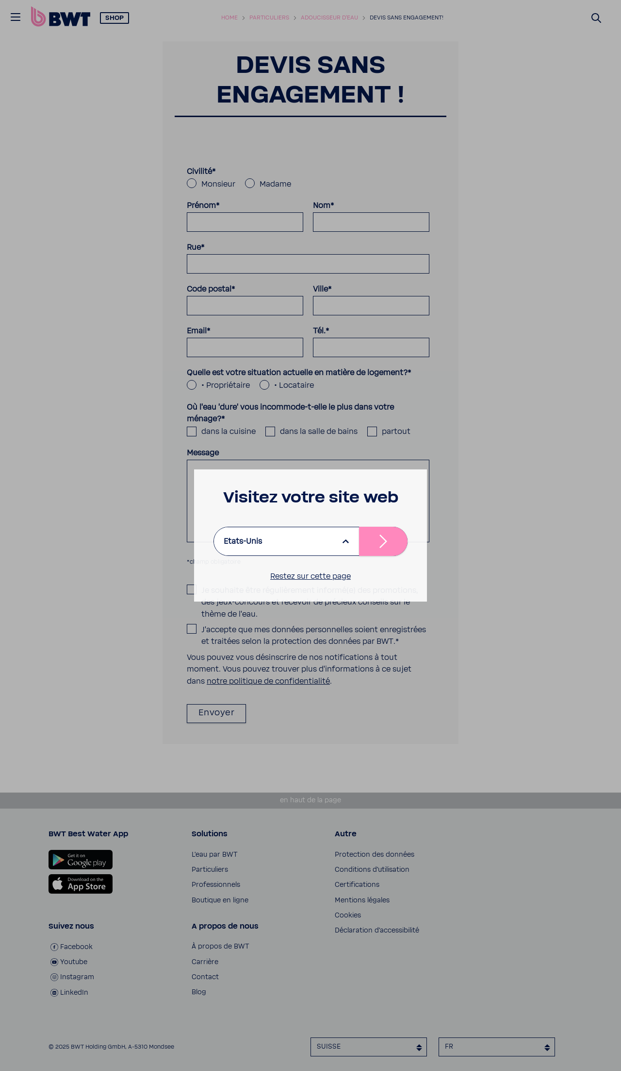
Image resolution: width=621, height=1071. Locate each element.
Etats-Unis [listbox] (243, 541)
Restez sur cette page (310, 576)
